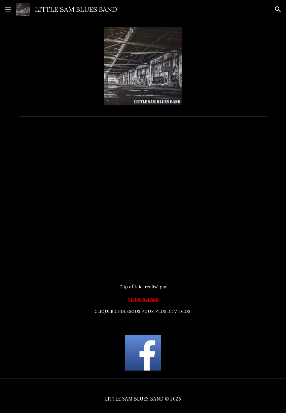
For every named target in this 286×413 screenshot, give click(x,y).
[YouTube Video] (143, 238)
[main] (142, 299)
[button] (8, 9)
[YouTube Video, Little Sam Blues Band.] (143, 161)
